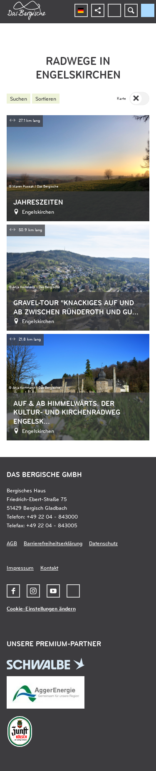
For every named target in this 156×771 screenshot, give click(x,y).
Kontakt (49, 567)
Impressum (20, 567)
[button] (13, 591)
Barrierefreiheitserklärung (53, 543)
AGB (12, 543)
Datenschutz (103, 543)
